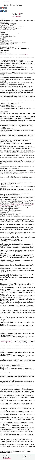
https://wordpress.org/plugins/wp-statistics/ (5, 341)
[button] (17, 455)
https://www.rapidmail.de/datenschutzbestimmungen (25, 179)
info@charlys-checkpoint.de (28, 455)
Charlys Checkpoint (6, 1)
